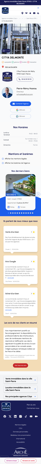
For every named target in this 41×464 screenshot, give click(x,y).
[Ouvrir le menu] (38, 8)
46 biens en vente (28, 461)
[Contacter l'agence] (20, 103)
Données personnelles (20, 432)
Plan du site (31, 405)
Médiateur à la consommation (20, 435)
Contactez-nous (33, 408)
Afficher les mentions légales (14, 159)
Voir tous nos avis (20, 365)
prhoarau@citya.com (25, 94)
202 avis (20, 110)
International (20, 439)
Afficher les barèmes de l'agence (16, 163)
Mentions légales (20, 425)
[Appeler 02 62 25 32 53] (25, 79)
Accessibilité (20, 442)
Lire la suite (11, 278)
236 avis (20, 116)
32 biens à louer (11, 461)
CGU (20, 428)
